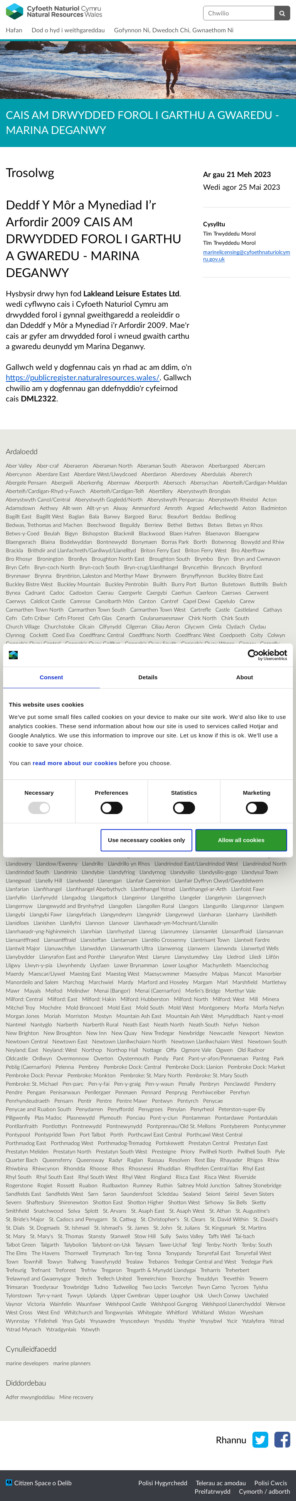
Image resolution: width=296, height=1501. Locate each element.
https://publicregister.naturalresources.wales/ (83, 377)
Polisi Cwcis (270, 1482)
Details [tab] (148, 677)
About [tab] (244, 677)
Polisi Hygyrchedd (162, 1482)
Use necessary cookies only (146, 840)
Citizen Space (32, 1482)
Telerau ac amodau (221, 1482)
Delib (64, 1482)
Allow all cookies (241, 840)
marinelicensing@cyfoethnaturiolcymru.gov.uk (246, 255)
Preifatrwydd (212, 1491)
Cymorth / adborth (264, 1491)
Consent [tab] (51, 677)
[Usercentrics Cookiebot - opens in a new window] (253, 655)
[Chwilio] (282, 13)
